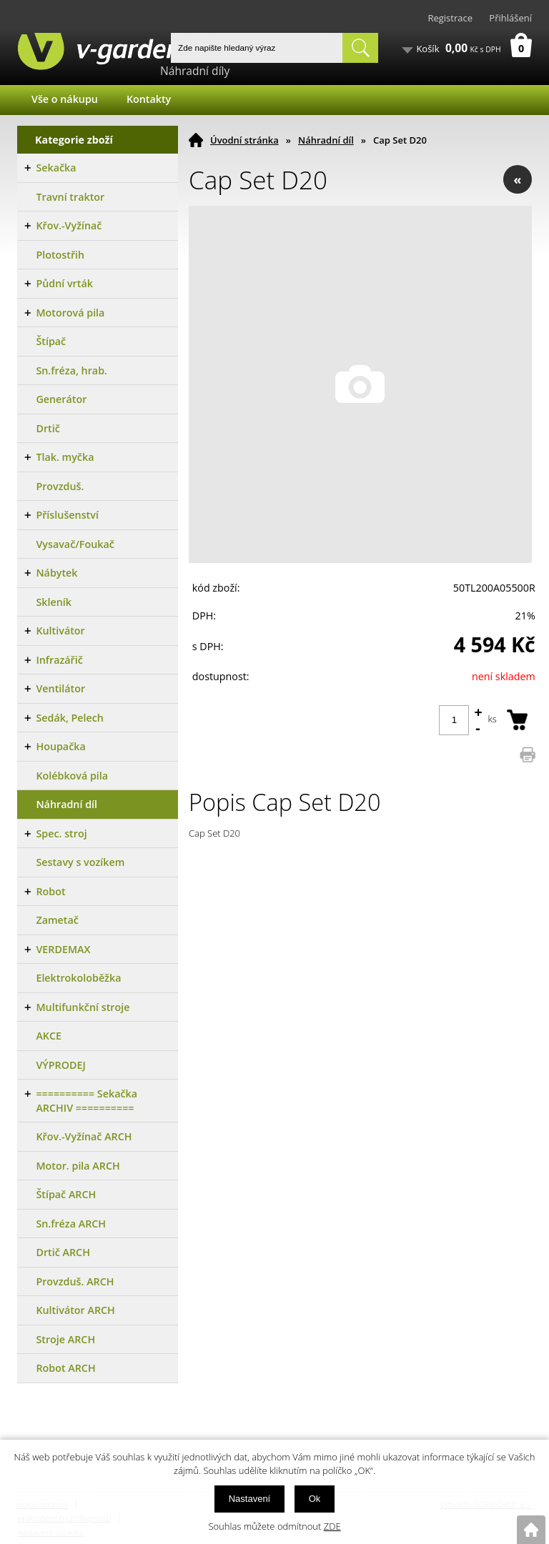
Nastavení (250, 1498)
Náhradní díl (326, 140)
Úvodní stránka (244, 140)
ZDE (332, 1526)
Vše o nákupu (64, 99)
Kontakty (149, 99)
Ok (315, 1498)
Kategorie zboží (74, 139)
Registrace (450, 17)
